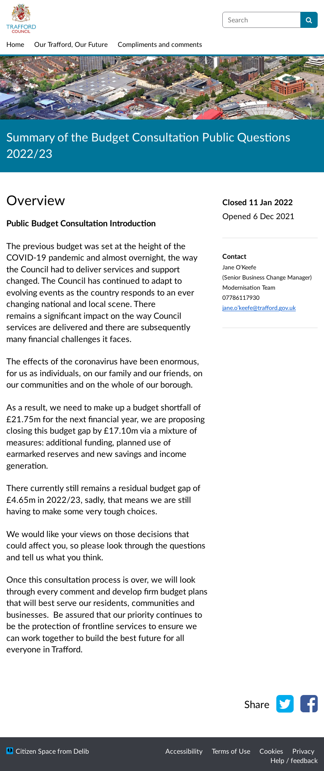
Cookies (271, 751)
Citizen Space (36, 751)
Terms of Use (231, 751)
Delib (81, 751)
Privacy (303, 751)
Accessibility (183, 751)
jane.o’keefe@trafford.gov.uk (259, 307)
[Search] (309, 20)
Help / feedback (294, 760)
